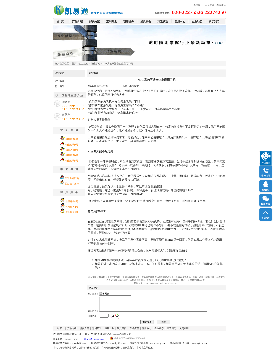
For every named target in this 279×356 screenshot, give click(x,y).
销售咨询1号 (71, 139)
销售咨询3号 (71, 150)
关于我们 (214, 21)
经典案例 (145, 21)
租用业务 (128, 21)
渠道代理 (162, 21)
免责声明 (184, 331)
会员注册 (198, 5)
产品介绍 (77, 21)
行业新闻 (95, 63)
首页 (74, 63)
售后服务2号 (71, 206)
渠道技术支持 (72, 183)
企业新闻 (59, 81)
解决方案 (94, 21)
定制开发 (111, 21)
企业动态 (197, 21)
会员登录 (209, 5)
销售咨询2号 (71, 144)
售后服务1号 (71, 201)
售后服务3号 (71, 212)
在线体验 (221, 5)
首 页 (60, 21)
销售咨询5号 (71, 160)
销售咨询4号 (71, 155)
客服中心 (180, 21)
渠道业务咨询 (72, 178)
